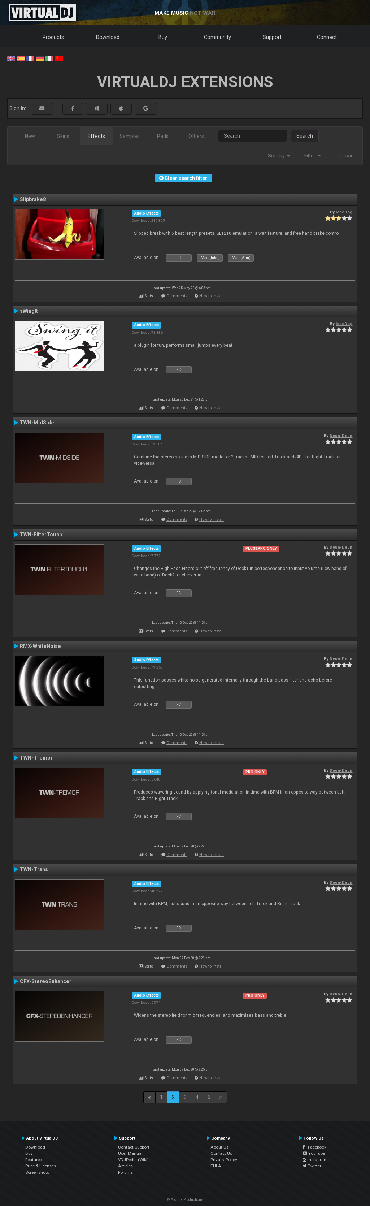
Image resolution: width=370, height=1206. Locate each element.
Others (196, 136)
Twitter (312, 1165)
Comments (176, 296)
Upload (346, 156)
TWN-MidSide (37, 422)
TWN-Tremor (36, 758)
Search (304, 136)
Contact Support (133, 1147)
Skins (63, 136)
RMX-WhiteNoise (40, 646)
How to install (211, 296)
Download (107, 37)
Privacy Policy (223, 1159)
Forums (125, 1172)
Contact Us (221, 1153)
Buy (162, 37)
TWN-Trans (34, 869)
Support (272, 37)
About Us (219, 1147)
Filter (312, 156)
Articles (125, 1165)
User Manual (130, 1153)
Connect (327, 37)
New (30, 136)
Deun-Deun (341, 435)
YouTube (314, 1153)
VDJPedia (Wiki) (133, 1159)
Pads (163, 136)
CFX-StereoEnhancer (45, 981)
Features (33, 1159)
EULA (215, 1165)
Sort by (279, 156)
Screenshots (37, 1172)
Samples (129, 136)
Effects (96, 136)
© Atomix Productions (185, 1199)
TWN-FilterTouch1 (42, 534)
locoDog (344, 212)
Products (53, 37)
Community (217, 37)
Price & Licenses (40, 1165)
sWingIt (29, 311)
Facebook (314, 1147)
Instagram (315, 1159)
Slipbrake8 (33, 199)
